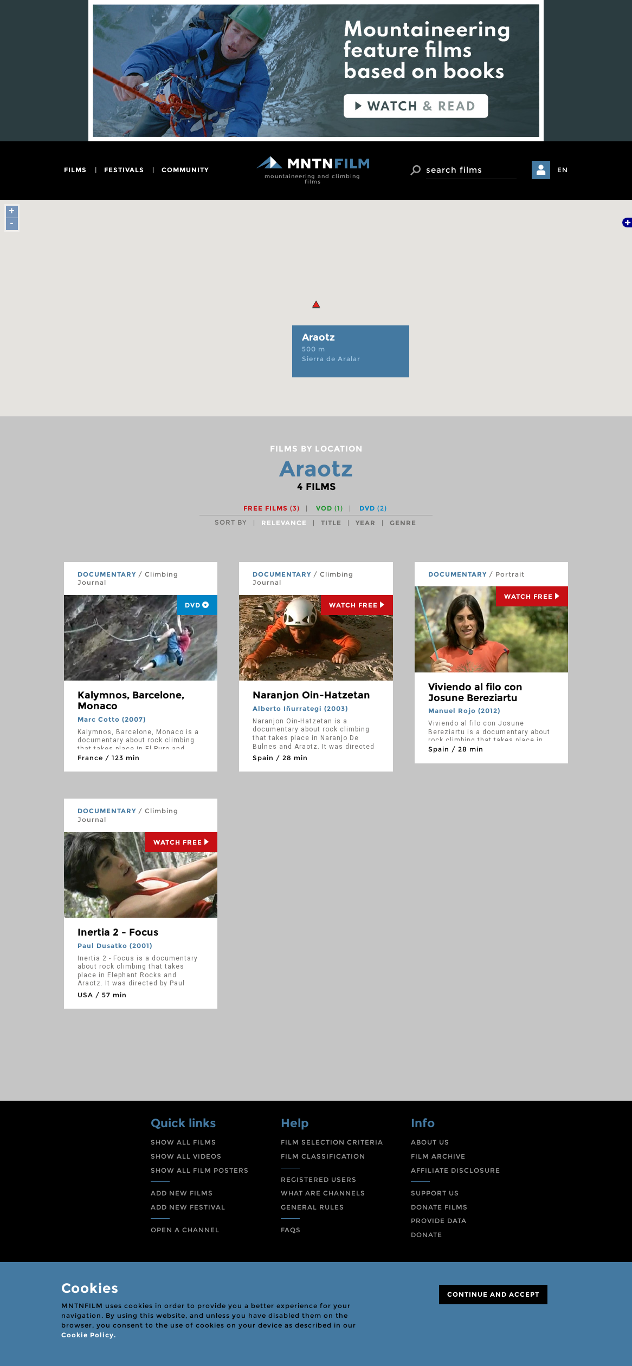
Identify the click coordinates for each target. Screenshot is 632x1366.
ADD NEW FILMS (182, 1193)
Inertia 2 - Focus (118, 932)
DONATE (426, 1235)
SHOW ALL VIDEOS (186, 1156)
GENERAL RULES (312, 1207)
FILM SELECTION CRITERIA (332, 1142)
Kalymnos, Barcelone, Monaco (131, 700)
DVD (373, 508)
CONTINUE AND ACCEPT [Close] (493, 1294)
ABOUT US (430, 1142)
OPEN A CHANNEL (185, 1230)
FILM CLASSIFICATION (323, 1156)
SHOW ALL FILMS (183, 1142)
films (75, 170)
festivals (124, 170)
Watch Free (357, 605)
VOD (329, 508)
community (185, 170)
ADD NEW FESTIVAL (188, 1207)
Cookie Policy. (88, 1335)
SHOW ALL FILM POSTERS (200, 1170)
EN (562, 170)
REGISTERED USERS (319, 1179)
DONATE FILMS (439, 1207)
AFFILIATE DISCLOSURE (455, 1170)
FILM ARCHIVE (438, 1156)
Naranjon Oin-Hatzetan (311, 695)
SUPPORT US (435, 1193)
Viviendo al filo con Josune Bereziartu (475, 692)
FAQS (291, 1230)
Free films (271, 508)
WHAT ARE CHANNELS (323, 1193)
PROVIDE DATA (439, 1221)
